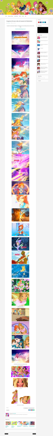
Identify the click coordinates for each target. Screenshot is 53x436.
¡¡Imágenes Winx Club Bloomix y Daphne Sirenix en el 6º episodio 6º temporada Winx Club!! (44, 68)
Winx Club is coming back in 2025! (44, 59)
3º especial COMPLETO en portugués (13, 427)
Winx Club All (14, 413)
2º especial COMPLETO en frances (7, 427)
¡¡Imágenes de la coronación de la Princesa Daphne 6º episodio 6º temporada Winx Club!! (44, 72)
